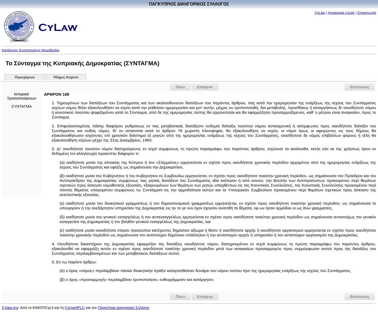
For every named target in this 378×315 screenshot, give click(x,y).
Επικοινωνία (367, 13)
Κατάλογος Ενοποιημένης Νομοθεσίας (31, 50)
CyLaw (319, 13)
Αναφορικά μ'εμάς (341, 13)
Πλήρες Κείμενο (66, 77)
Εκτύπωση (359, 87)
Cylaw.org (10, 308)
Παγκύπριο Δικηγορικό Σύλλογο (123, 308)
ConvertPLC (75, 308)
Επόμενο (205, 87)
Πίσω (180, 87)
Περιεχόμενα (24, 77)
